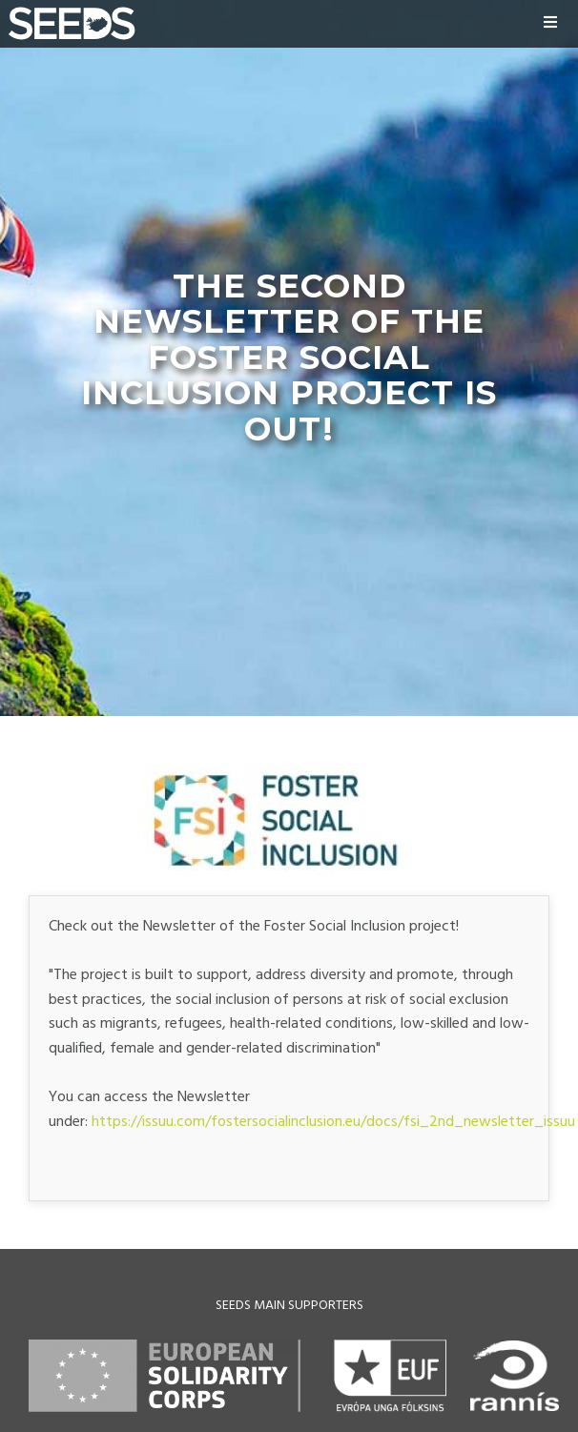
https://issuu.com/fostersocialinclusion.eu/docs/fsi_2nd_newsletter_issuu (333, 1122)
